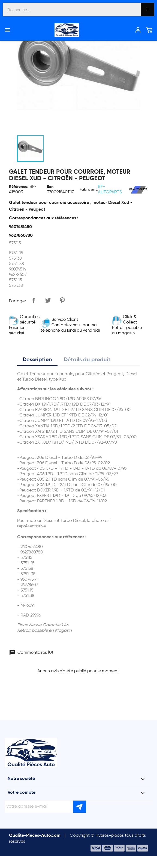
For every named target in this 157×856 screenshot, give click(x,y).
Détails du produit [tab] (87, 360)
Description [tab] (37, 360)
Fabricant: (89, 189)
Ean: (51, 187)
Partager (33, 300)
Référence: (18, 187)
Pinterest (62, 300)
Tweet (48, 300)
